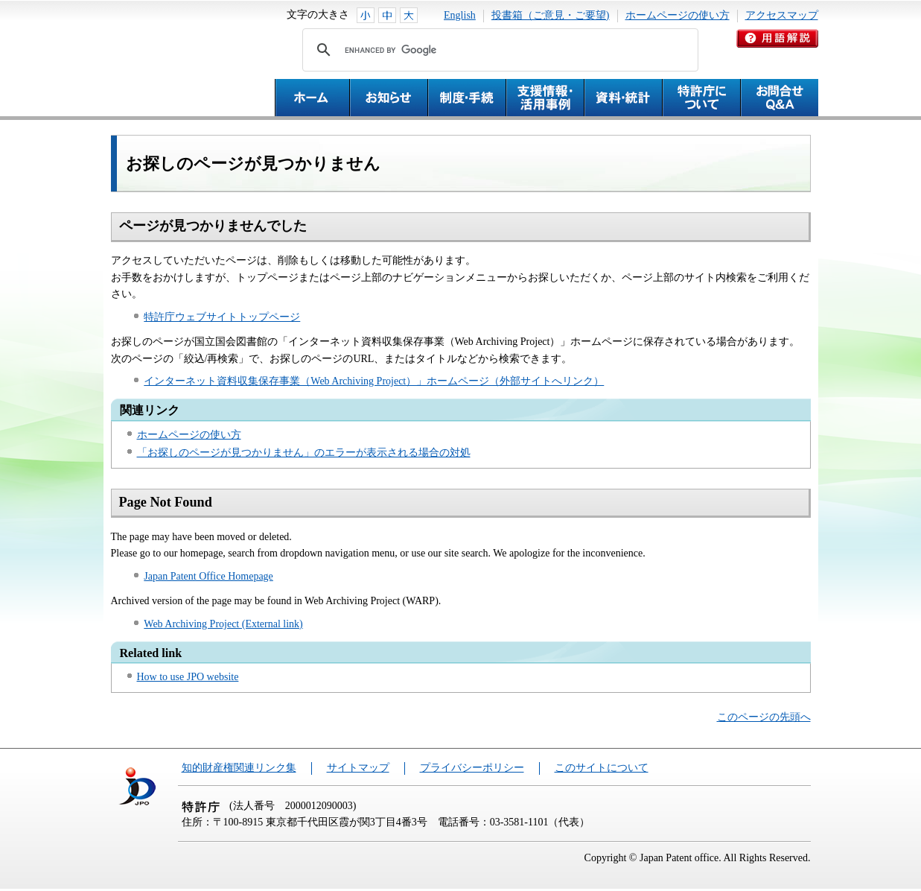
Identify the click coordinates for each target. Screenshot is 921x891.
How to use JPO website (188, 676)
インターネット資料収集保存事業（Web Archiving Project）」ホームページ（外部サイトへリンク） (374, 381)
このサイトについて (601, 767)
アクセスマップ (781, 15)
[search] (498, 50)
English (460, 15)
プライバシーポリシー (472, 767)
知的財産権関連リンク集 (239, 767)
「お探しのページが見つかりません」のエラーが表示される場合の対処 (304, 452)
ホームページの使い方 (677, 15)
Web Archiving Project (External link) (223, 624)
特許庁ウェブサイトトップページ (222, 317)
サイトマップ (358, 767)
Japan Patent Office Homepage (208, 576)
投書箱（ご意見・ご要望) (550, 15)
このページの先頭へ (764, 717)
